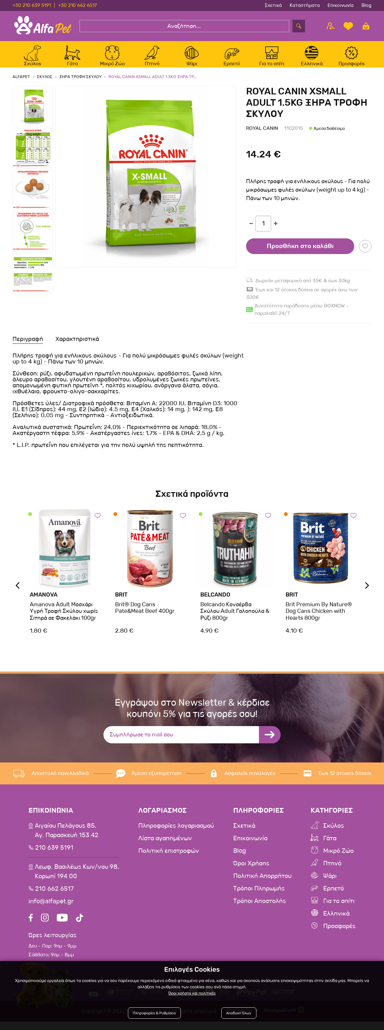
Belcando (215, 601)
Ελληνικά (336, 920)
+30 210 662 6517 (77, 5)
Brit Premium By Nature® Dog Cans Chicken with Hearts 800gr (319, 617)
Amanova (43, 601)
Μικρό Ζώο (338, 857)
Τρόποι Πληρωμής (259, 895)
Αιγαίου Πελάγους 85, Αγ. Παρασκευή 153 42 (66, 837)
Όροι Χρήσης (251, 870)
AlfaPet (21, 83)
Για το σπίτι (339, 908)
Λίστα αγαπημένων (165, 845)
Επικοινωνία (341, 5)
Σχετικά (273, 5)
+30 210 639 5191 (32, 5)
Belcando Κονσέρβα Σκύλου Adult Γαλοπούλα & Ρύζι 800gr (234, 617)
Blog (366, 5)
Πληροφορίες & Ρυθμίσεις (156, 1015)
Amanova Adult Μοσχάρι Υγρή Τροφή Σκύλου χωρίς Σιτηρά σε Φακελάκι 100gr (64, 617)
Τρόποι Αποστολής (259, 908)
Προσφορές (339, 933)
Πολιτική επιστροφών (168, 857)
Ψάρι (330, 883)
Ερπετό (333, 895)
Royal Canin (262, 135)
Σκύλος (333, 832)
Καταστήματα (305, 5)
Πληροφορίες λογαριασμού (176, 832)
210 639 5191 (54, 854)
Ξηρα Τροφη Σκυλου (78, 83)
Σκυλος (43, 83)
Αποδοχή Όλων (237, 1015)
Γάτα (329, 845)
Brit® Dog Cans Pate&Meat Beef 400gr (145, 614)
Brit (121, 601)
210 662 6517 (54, 895)
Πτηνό (332, 870)
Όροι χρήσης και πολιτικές (192, 995)
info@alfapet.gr (51, 908)
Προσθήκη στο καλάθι (300, 253)
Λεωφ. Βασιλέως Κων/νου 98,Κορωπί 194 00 (77, 878)
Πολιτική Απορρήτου (262, 883)
